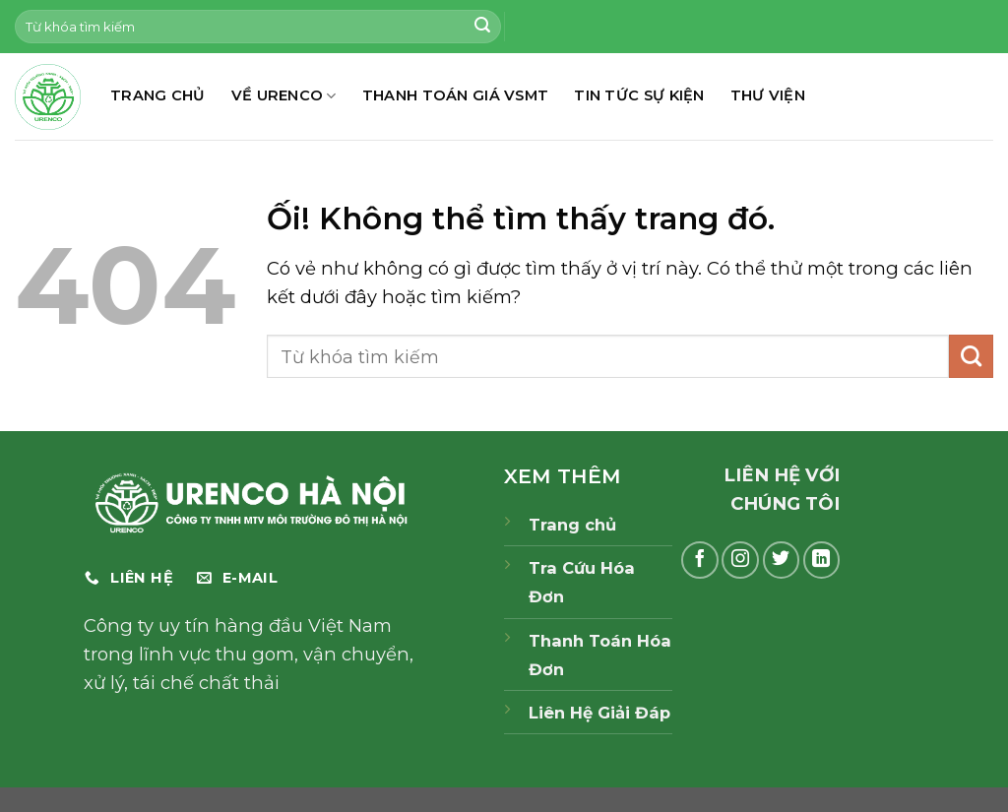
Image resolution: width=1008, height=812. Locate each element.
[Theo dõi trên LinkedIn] (822, 560)
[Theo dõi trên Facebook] (700, 560)
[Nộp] (482, 26)
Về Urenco (284, 96)
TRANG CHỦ (158, 95)
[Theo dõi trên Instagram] (740, 560)
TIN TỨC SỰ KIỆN (639, 95)
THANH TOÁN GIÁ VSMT (455, 95)
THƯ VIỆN (767, 95)
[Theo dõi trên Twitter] (781, 560)
